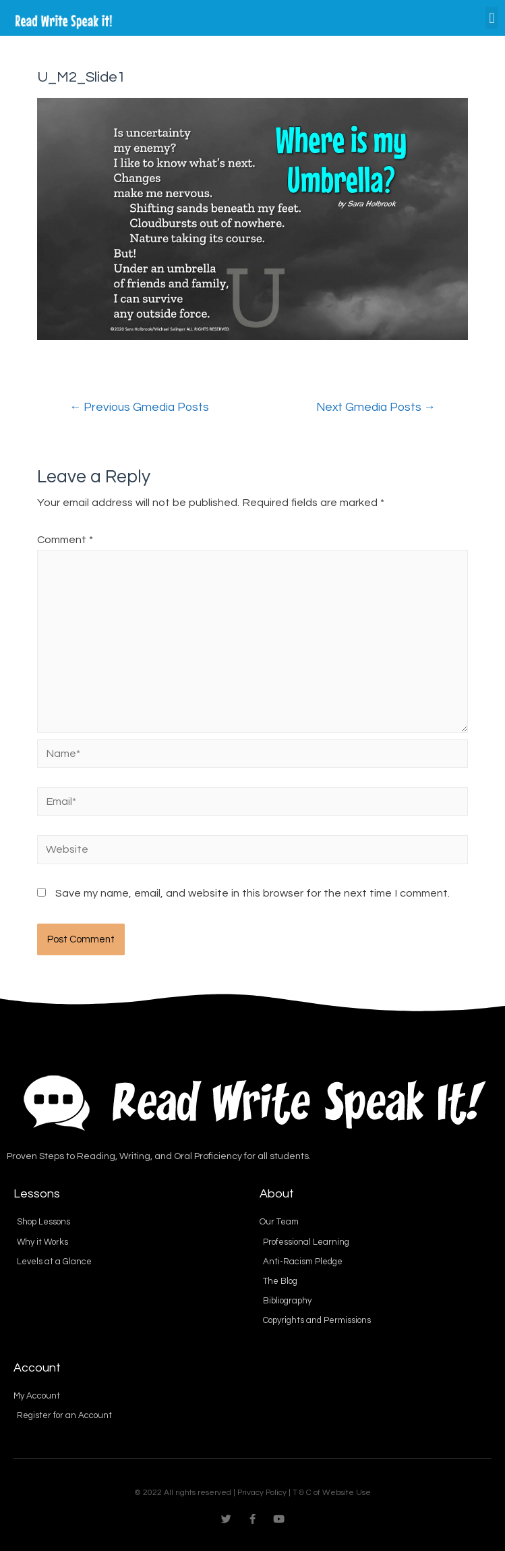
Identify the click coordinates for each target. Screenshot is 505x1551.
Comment (65, 539)
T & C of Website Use (332, 1492)
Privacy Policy (262, 1492)
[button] (491, 18)
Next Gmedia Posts (376, 407)
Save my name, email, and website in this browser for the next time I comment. (252, 893)
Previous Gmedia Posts (139, 407)
